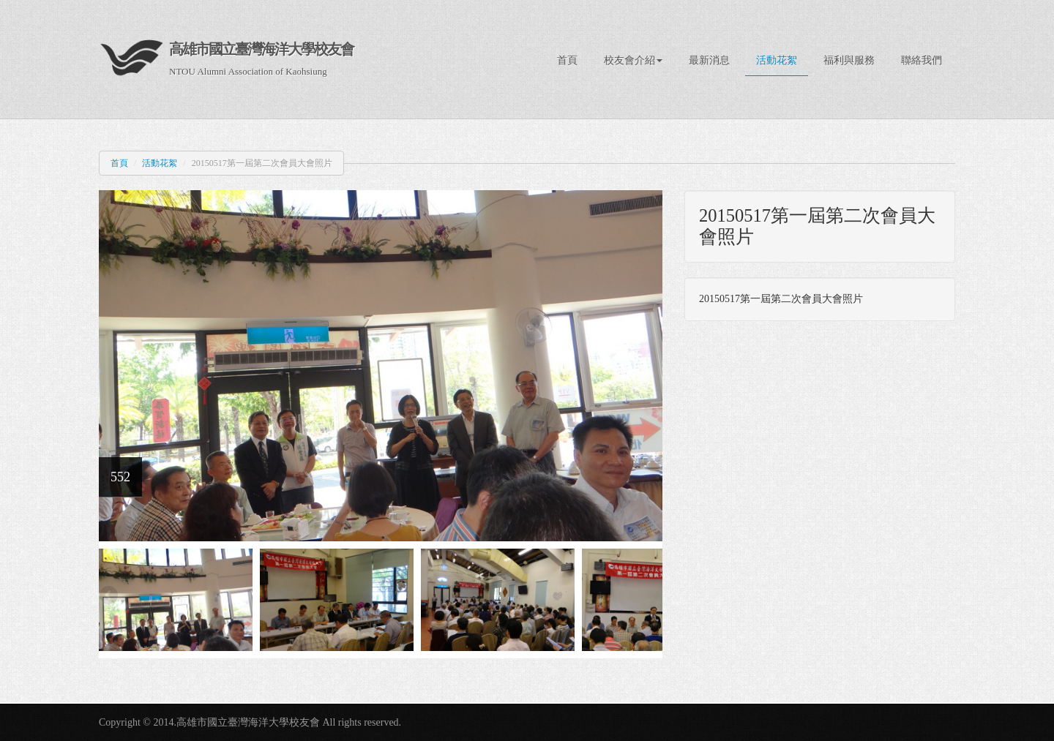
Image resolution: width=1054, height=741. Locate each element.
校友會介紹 (633, 60)
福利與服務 (849, 60)
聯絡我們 (921, 60)
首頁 (567, 60)
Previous (110, 596)
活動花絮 (776, 60)
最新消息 (709, 60)
